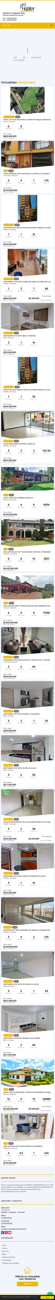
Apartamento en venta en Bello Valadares (21, 714)
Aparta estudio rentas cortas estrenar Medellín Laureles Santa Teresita (27, 390)
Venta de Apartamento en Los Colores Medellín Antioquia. (27, 822)
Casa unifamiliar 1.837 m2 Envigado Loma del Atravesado (27, 552)
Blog (4, 1254)
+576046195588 (11, 18)
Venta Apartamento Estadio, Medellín (19, 444)
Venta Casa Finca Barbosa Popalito (18, 498)
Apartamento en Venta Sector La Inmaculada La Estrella (27, 660)
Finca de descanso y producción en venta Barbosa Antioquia (27, 606)
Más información (35, 1297)
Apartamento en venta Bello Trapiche (19, 336)
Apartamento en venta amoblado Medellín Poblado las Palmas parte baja (27, 282)
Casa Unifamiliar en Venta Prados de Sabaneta (23, 1146)
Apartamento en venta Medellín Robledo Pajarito (24, 876)
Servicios (5, 1251)
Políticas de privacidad (10, 1263)
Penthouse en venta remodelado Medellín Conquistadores (27, 930)
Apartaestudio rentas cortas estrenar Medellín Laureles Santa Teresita (27, 228)
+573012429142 (11, 20)
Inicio (4, 1245)
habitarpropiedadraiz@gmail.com (13, 15)
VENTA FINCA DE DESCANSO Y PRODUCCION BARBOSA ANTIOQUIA (27, 1092)
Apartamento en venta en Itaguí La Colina (21, 984)
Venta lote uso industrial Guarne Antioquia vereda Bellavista (27, 120)
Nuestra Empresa (8, 1257)
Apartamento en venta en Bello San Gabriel (22, 1038)
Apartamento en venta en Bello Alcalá (19, 768)
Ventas (4, 1248)
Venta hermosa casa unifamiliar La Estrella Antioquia (26, 174)
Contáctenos (7, 1260)
